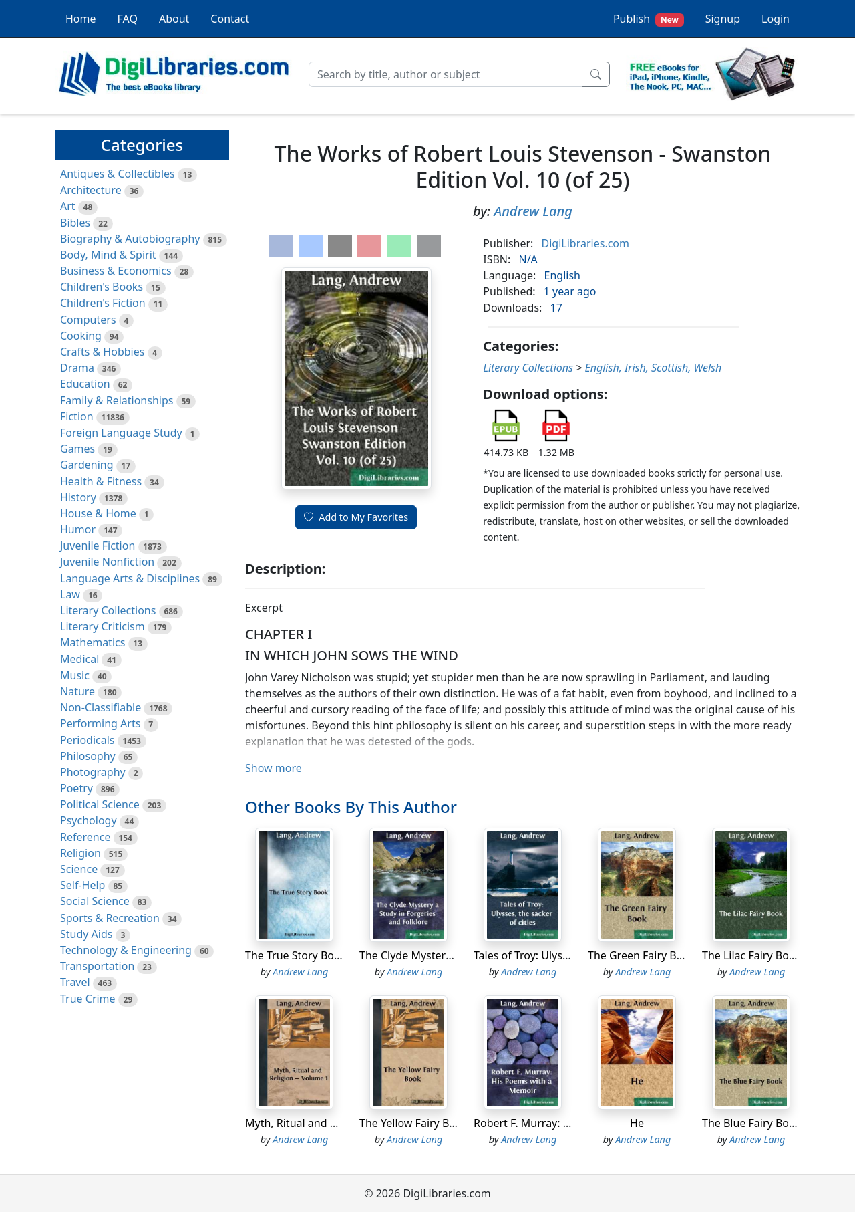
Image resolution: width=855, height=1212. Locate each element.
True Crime (88, 998)
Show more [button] (273, 768)
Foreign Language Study (121, 432)
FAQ (128, 18)
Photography (93, 772)
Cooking (81, 335)
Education (85, 383)
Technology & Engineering (126, 950)
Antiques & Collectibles (117, 173)
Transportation (97, 966)
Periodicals (87, 740)
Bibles (75, 222)
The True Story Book (295, 955)
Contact (229, 18)
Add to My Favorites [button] (356, 517)
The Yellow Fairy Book (413, 1123)
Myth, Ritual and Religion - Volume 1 (335, 1123)
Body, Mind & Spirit (108, 254)
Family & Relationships (116, 400)
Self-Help (82, 885)
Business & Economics (116, 270)
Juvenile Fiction (97, 545)
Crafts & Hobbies (102, 351)
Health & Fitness (101, 481)
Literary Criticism (102, 626)
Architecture (91, 190)
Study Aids (86, 934)
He (637, 1123)
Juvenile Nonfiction (107, 561)
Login (775, 18)
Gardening (87, 464)
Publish (648, 19)
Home (80, 18)
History (78, 497)
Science (79, 869)
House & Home (98, 513)
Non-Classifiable (100, 707)
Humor (78, 529)
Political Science (100, 804)
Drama (77, 367)
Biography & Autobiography (130, 238)
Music (75, 675)
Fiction (77, 416)
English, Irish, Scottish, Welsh (652, 367)
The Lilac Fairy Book (751, 955)
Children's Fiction (103, 302)
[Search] (445, 74)
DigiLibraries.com (585, 243)
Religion (80, 853)
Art (67, 206)
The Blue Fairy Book (751, 1123)
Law (70, 594)
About (174, 18)
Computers (88, 319)
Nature (77, 691)
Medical (79, 659)
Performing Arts (100, 723)
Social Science (95, 901)
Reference (85, 837)
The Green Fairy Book (641, 955)
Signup (722, 18)
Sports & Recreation (110, 918)
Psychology (88, 820)
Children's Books (101, 286)
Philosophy (88, 756)
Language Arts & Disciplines (130, 578)
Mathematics (92, 642)
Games (77, 448)
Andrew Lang (533, 211)
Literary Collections (108, 610)
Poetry (76, 788)
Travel (75, 982)
